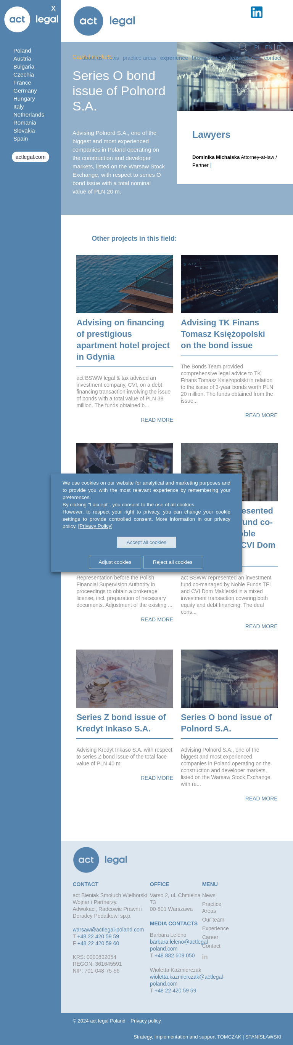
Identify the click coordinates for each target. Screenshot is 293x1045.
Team (235, 58)
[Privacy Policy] (95, 526)
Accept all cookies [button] (146, 542)
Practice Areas (139, 58)
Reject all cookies (173, 562)
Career (253, 58)
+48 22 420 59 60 (98, 943)
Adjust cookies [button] (114, 562)
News (112, 58)
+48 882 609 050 (175, 955)
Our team (213, 920)
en (268, 47)
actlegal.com (31, 157)
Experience (174, 58)
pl (257, 47)
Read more (157, 420)
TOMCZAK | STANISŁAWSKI (249, 1037)
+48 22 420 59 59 (98, 936)
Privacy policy (145, 1021)
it (279, 47)
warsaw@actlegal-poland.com (108, 930)
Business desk (209, 58)
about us (92, 58)
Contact (272, 58)
